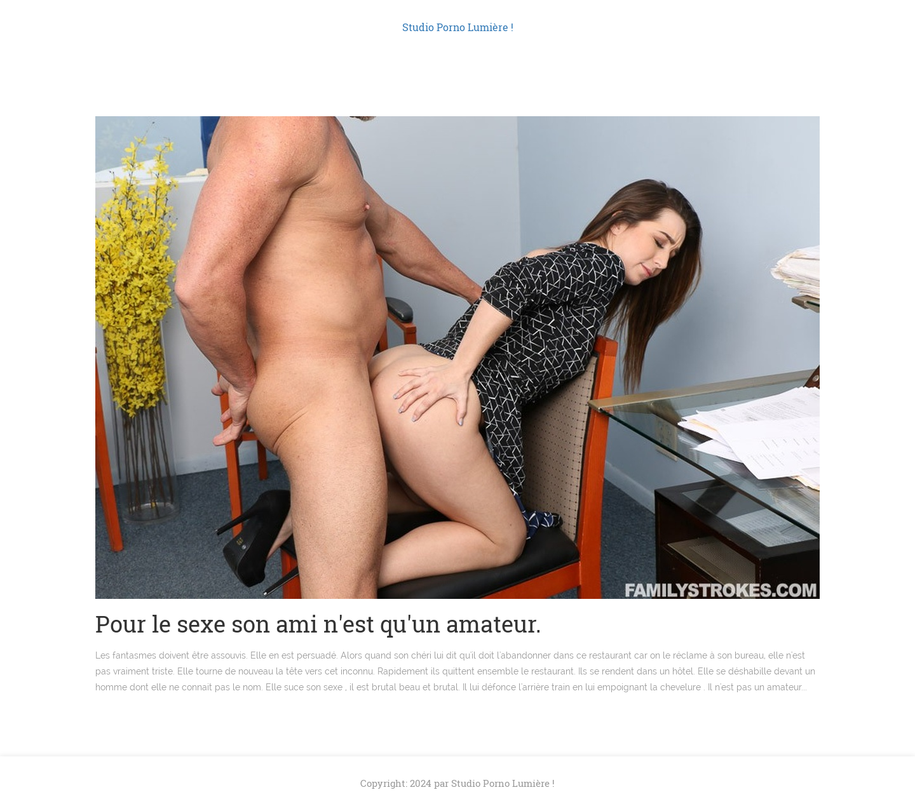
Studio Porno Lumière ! (457, 27)
